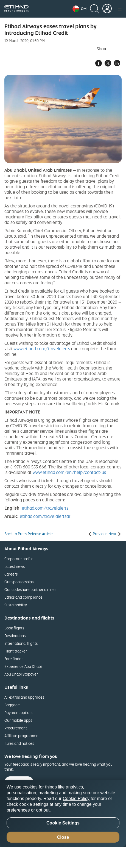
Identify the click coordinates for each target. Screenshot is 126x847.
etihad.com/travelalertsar (45, 516)
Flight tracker (15, 651)
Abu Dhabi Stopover (21, 674)
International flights (21, 643)
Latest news (14, 566)
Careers (11, 574)
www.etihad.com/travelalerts (41, 349)
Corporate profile (18, 558)
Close (63, 837)
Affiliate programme (21, 735)
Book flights (14, 628)
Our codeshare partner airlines (30, 589)
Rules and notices (19, 743)
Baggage (12, 704)
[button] (79, 8)
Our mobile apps (18, 720)
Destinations (15, 635)
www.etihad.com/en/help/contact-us (69, 472)
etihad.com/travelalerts (45, 508)
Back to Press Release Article (28, 533)
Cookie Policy (76, 798)
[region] (63, 813)
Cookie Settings (63, 823)
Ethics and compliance (23, 597)
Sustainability (15, 604)
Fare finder (13, 658)
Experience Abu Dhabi (23, 666)
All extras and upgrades (24, 697)
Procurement (15, 728)
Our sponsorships (18, 581)
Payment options (18, 712)
